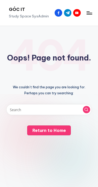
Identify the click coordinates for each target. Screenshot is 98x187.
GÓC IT (17, 9)
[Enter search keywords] (49, 109)
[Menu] (89, 12)
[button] (86, 109)
